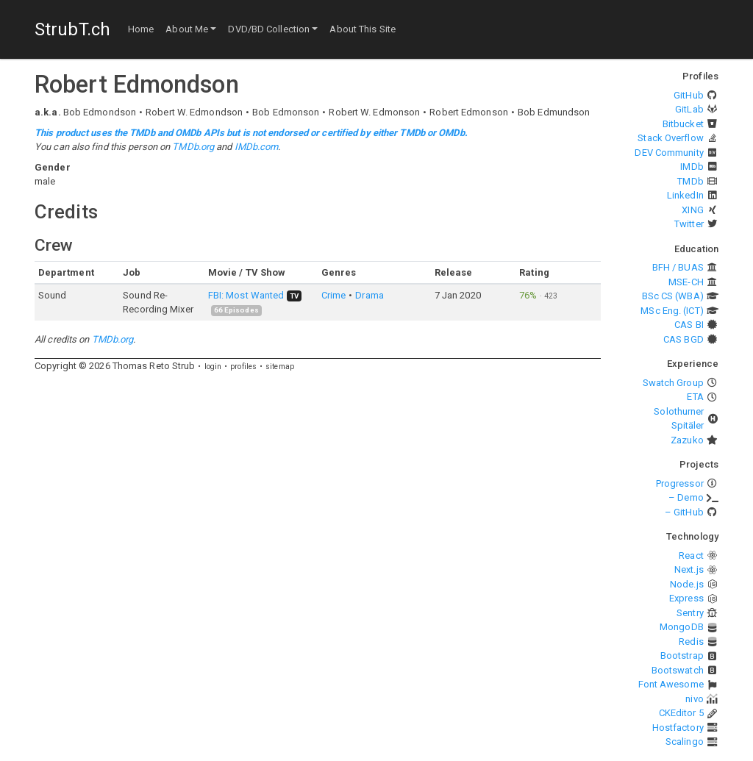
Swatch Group (673, 382)
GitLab (689, 109)
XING (692, 209)
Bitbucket (683, 123)
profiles (243, 366)
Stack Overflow (670, 137)
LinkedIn (685, 195)
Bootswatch (678, 670)
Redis (691, 641)
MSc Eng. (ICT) (671, 310)
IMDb (691, 166)
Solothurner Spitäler (679, 419)
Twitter (689, 223)
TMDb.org (193, 146)
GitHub (689, 95)
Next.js (689, 569)
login (213, 366)
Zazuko (687, 440)
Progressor (680, 483)
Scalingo (684, 741)
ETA (695, 396)
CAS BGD (683, 339)
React (691, 555)
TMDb (690, 181)
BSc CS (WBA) (673, 295)
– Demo (686, 497)
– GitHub (684, 512)
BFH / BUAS (678, 267)
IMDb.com (257, 146)
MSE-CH (686, 281)
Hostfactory (678, 727)
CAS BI (689, 324)
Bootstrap (682, 655)
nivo (694, 698)
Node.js (687, 584)
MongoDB (682, 626)
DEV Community (669, 152)
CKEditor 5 (681, 712)
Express (686, 598)
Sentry (690, 612)
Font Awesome (671, 684)
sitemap (279, 366)
